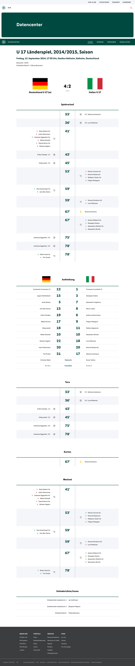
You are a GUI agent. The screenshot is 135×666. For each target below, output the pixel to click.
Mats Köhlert (43, 131)
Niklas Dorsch (45, 321)
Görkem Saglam (44, 146)
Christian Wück (45, 360)
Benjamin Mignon (74, 606)
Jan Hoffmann (73, 600)
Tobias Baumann (36, 65)
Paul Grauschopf (42, 189)
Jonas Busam (46, 302)
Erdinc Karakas (42, 154)
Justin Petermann (44, 134)
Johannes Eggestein (41, 137)
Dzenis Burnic (43, 143)
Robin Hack (44, 254)
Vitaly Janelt (43, 163)
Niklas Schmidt (45, 140)
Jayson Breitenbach (43, 296)
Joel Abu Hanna (44, 192)
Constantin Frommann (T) (41, 289)
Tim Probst (46, 257)
